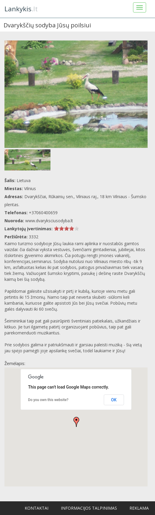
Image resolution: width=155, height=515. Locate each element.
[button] (76, 422)
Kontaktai (36, 508)
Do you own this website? (48, 400)
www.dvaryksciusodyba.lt (49, 220)
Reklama (139, 508)
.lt (21, 8)
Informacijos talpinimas (89, 508)
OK (114, 399)
